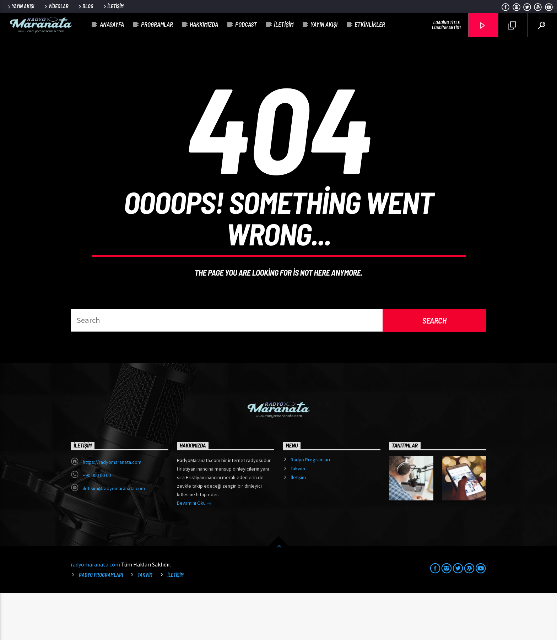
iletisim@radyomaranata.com (114, 535)
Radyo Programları (310, 507)
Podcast (246, 24)
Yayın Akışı (20, 6)
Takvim (298, 515)
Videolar (56, 6)
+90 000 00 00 (97, 522)
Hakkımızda (204, 24)
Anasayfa (112, 24)
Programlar (157, 24)
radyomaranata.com (95, 611)
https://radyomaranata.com (112, 509)
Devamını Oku (194, 551)
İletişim (113, 6)
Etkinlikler (370, 24)
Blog (85, 6)
